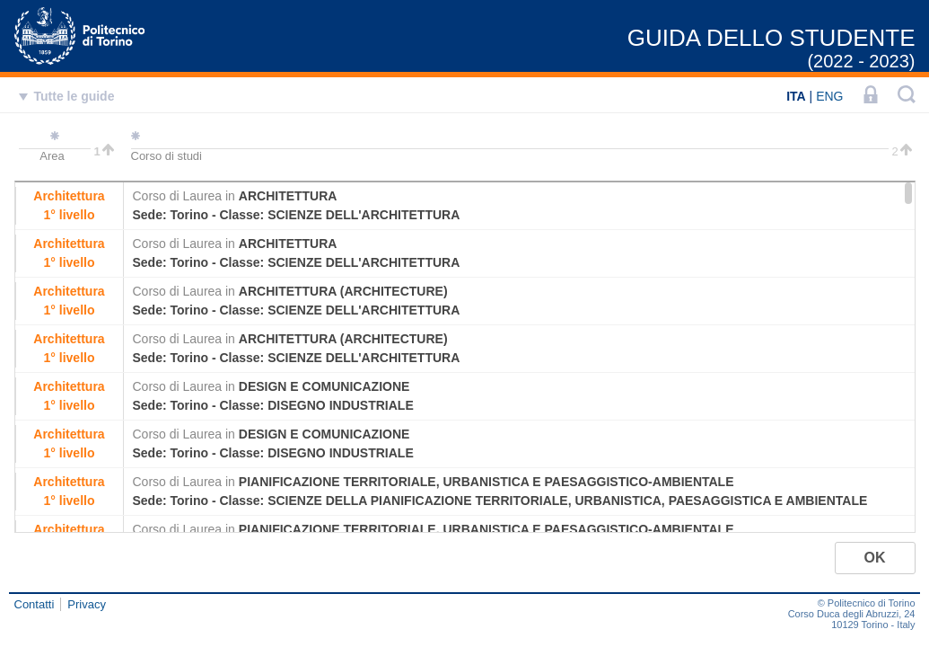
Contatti (34, 604)
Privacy (86, 604)
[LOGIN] (871, 96)
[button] (875, 558)
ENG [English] (829, 96)
